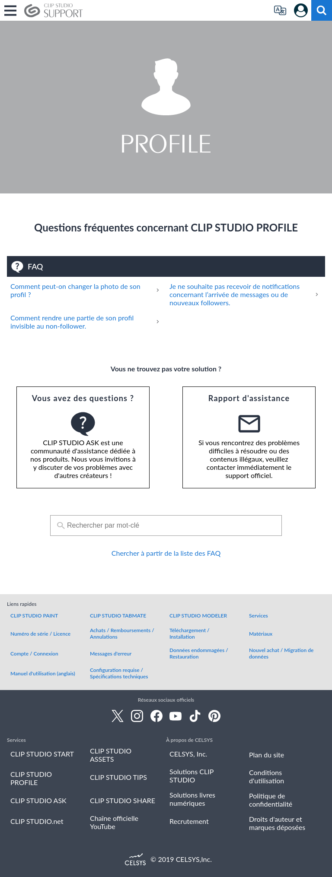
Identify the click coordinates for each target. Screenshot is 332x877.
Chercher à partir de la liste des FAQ (166, 553)
